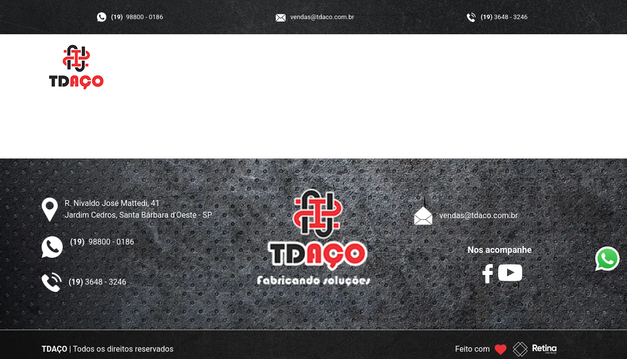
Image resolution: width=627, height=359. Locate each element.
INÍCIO (239, 67)
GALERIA (400, 67)
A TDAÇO (286, 67)
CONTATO (521, 67)
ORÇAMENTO (460, 67)
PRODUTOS (343, 67)
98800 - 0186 (137, 17)
